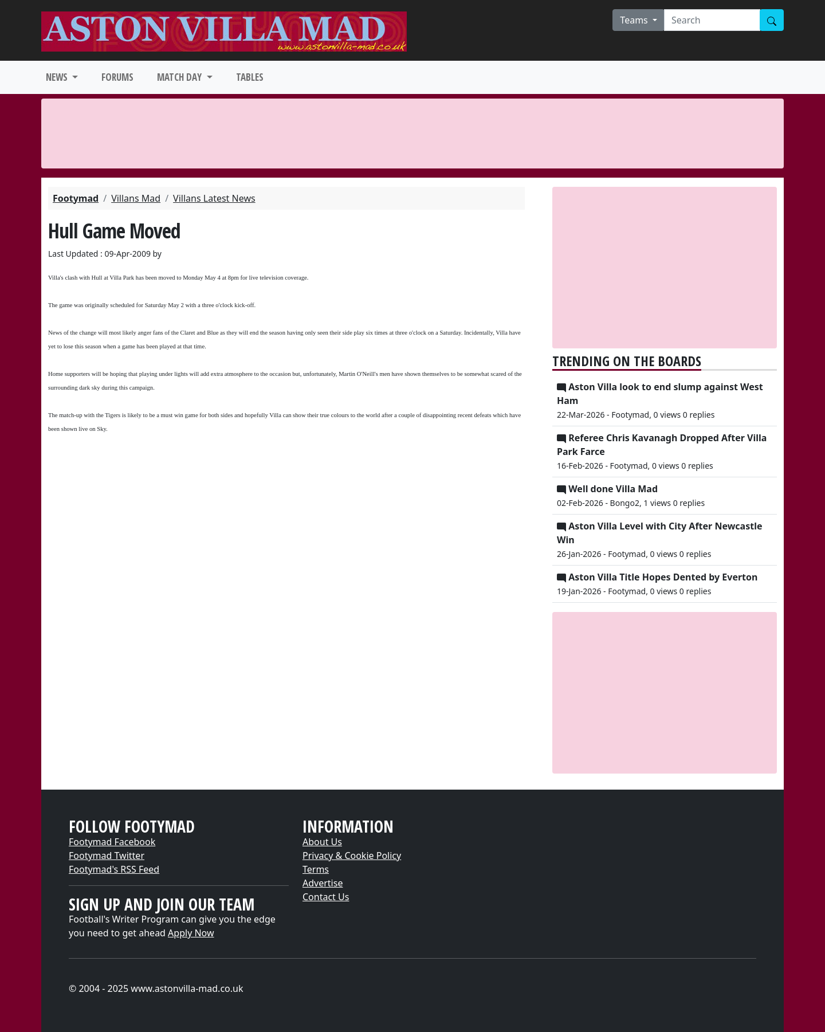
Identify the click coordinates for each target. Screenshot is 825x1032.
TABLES (250, 77)
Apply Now (191, 933)
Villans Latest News (214, 198)
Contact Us (325, 896)
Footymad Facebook (112, 841)
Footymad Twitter (106, 855)
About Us (322, 841)
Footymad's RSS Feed (114, 869)
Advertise (322, 883)
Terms (315, 869)
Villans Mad (135, 198)
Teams (635, 20)
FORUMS (117, 77)
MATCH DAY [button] (180, 77)
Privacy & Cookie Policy (351, 855)
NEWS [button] (58, 77)
